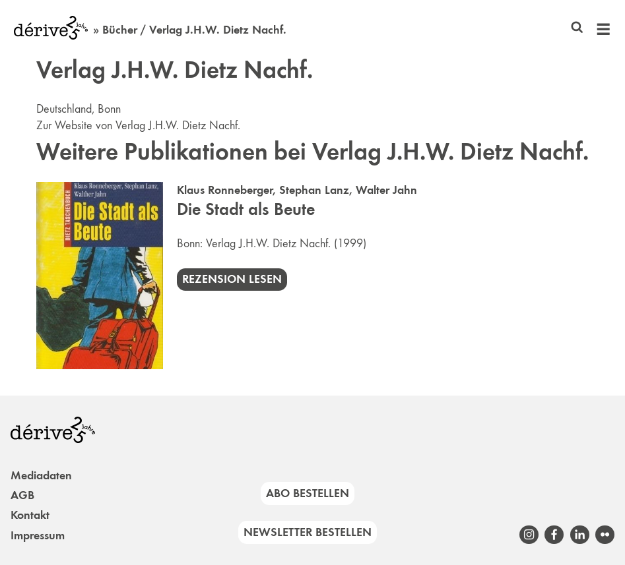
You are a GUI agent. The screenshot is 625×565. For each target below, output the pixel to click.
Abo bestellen (307, 493)
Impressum (38, 535)
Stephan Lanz (314, 190)
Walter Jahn (386, 190)
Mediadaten (41, 475)
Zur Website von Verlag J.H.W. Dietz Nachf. (138, 125)
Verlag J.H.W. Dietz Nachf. (268, 243)
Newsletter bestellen (308, 532)
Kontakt (30, 515)
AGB (22, 495)
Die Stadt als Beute (246, 209)
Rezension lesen (232, 279)
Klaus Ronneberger (225, 190)
